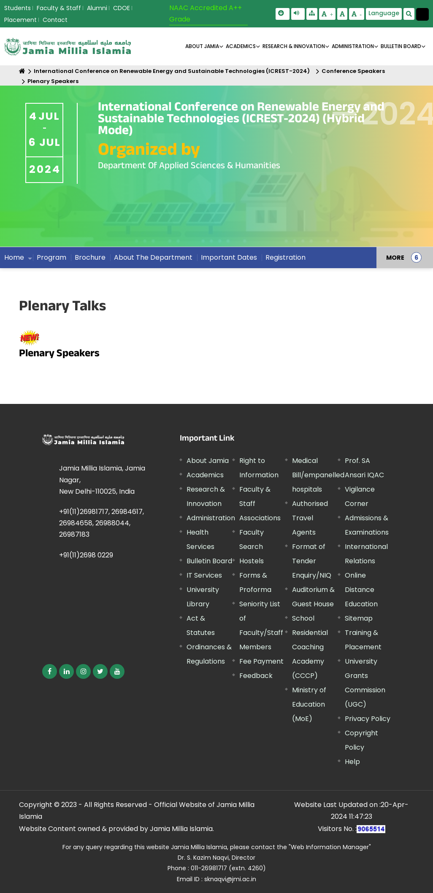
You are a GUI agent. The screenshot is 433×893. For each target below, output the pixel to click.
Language (383, 13)
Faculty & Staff (59, 8)
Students (17, 8)
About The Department (153, 257)
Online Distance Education (361, 589)
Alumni (97, 8)
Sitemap (359, 618)
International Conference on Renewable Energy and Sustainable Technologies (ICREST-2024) (172, 71)
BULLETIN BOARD (401, 46)
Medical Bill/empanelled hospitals (318, 475)
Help (352, 762)
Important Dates (229, 257)
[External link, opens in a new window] (49, 671)
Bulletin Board (209, 561)
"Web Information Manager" (330, 847)
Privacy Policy (367, 719)
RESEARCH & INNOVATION (294, 46)
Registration (285, 257)
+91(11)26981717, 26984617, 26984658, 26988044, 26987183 (101, 523)
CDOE (121, 8)
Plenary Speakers (52, 81)
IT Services (204, 575)
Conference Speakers (353, 71)
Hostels (251, 561)
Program (51, 257)
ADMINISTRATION (353, 46)
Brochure (90, 257)
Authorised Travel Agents (310, 518)
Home (14, 257)
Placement (20, 20)
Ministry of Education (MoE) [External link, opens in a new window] (309, 704)
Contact (55, 20)
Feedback (256, 676)
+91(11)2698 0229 (86, 555)
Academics (205, 475)
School (303, 618)
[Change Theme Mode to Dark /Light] (422, 14)
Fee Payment (261, 661)
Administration (211, 518)
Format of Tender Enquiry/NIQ (311, 561)
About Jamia (202, 46)
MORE (395, 257)
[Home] (22, 71)
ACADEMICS (241, 46)
